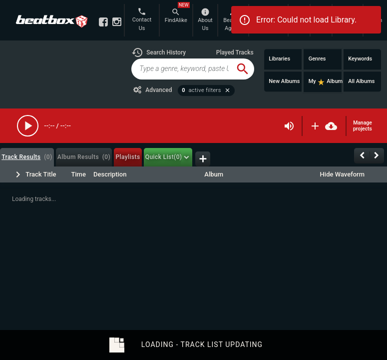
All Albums (361, 81)
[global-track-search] (181, 69)
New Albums (284, 81)
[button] (158, 52)
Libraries (279, 59)
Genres (317, 59)
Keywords (360, 59)
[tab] (27, 157)
